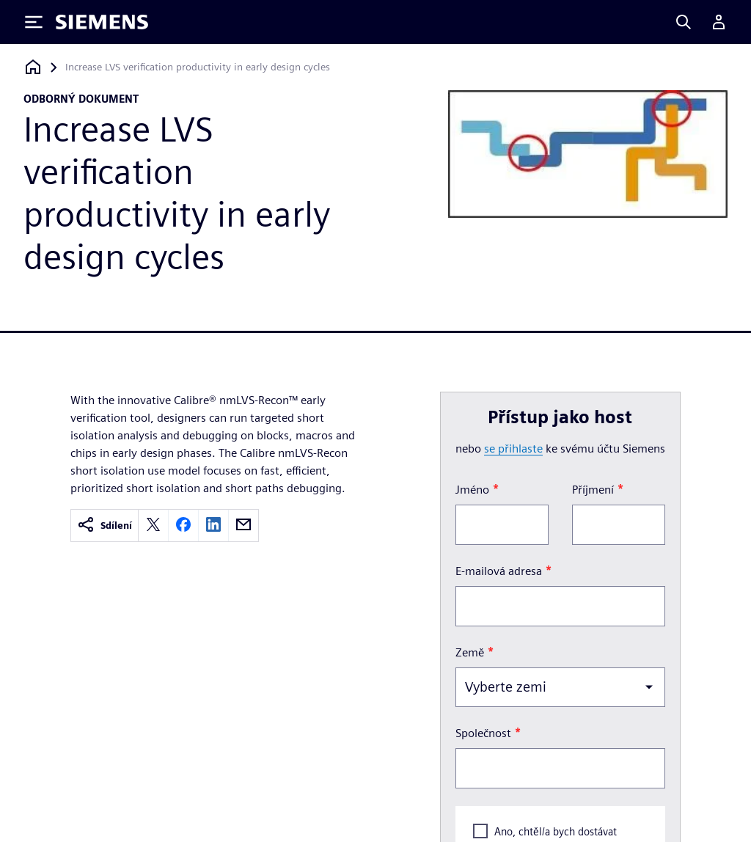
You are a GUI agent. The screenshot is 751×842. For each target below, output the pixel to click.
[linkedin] (213, 525)
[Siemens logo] (102, 22)
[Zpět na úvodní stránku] (33, 67)
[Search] (683, 22)
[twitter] (153, 525)
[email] (243, 525)
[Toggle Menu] (33, 22)
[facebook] (183, 525)
